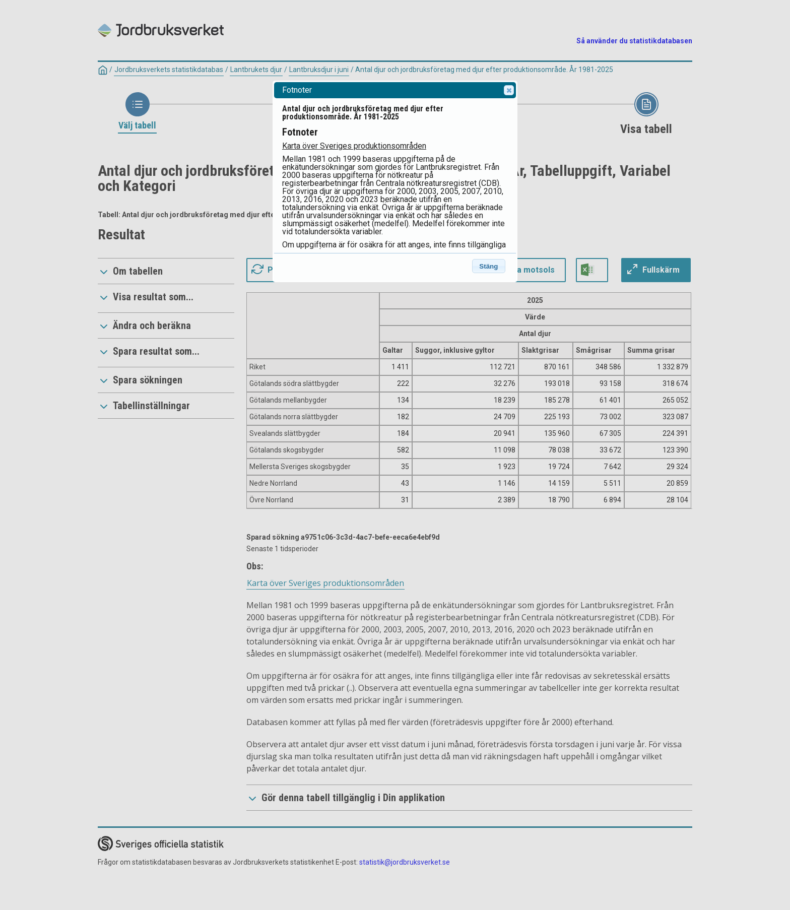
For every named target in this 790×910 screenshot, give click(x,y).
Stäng (488, 266)
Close (508, 90)
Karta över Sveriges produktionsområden (354, 146)
